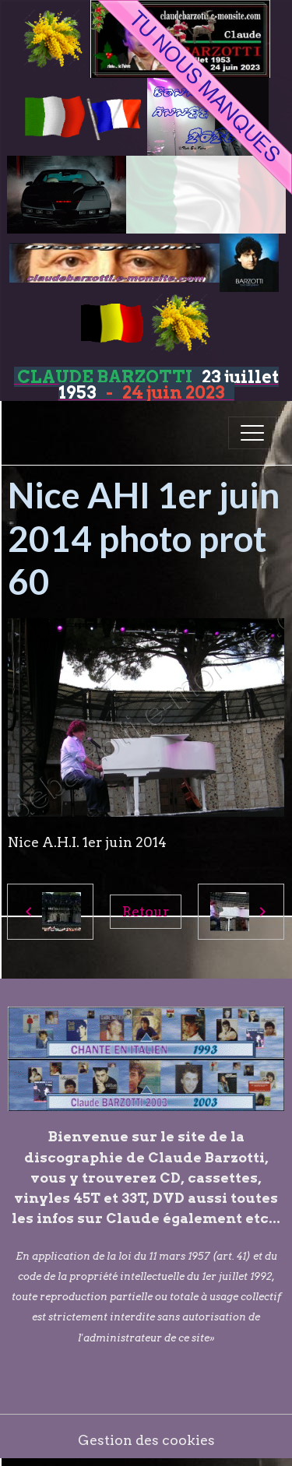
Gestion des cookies (146, 1440)
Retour (145, 911)
